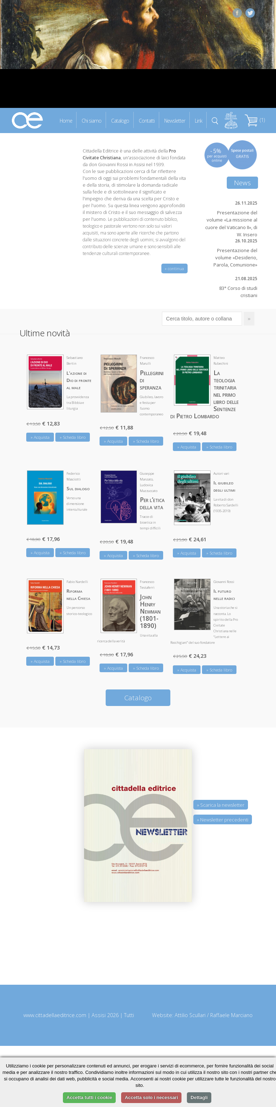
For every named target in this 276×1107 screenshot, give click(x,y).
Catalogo (120, 120)
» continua (174, 268)
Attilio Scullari (190, 1015)
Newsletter (174, 120)
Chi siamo (91, 120)
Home (66, 120)
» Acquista (40, 437)
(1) (255, 120)
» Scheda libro (73, 437)
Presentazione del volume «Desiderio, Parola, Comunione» (235, 257)
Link (198, 120)
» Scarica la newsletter (220, 805)
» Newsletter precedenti (222, 819)
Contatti (147, 120)
